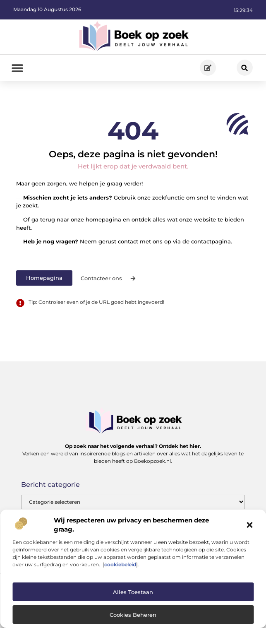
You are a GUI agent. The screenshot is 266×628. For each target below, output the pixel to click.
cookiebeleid (120, 564)
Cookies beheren (133, 614)
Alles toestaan (133, 592)
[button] (249, 525)
